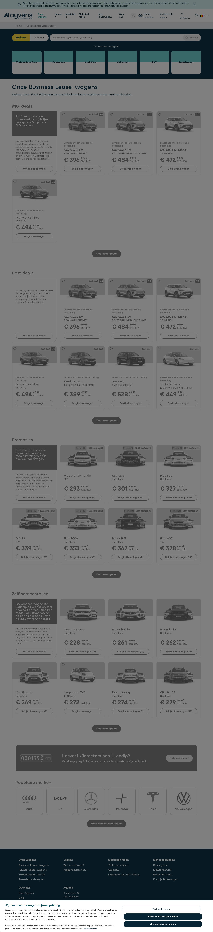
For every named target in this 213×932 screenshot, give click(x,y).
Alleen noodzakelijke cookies (163, 916)
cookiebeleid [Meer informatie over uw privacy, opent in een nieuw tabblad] (90, 928)
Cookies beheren (161, 909)
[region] (106, 916)
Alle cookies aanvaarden (163, 924)
